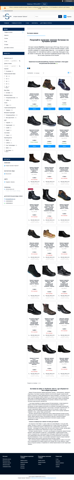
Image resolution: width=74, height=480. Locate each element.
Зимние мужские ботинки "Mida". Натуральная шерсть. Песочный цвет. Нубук (49, 245)
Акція (44, 4)
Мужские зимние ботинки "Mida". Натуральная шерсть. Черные (64, 360)
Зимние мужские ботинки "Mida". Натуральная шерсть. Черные (49, 169)
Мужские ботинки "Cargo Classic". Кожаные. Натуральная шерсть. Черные (34, 132)
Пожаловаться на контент (36, 477)
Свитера (22, 466)
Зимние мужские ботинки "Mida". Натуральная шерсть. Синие (64, 95)
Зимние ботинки (24, 462)
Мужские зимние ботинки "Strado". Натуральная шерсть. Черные (64, 169)
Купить (34, 108)
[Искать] (60, 16)
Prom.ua (43, 476)
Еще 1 (7, 87)
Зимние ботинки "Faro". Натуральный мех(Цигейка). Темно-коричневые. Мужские (34, 361)
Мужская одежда (7, 459)
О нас (27, 23)
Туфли (39, 464)
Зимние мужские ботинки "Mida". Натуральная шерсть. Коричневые (49, 96)
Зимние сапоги (41, 460)
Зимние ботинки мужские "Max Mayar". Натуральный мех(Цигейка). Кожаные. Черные (49, 283)
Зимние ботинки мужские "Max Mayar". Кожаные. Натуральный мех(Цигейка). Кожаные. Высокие (49, 207)
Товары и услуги (17, 23)
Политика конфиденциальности (49, 477)
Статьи (6, 38)
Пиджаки (22, 467)
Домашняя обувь (7, 466)
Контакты (35, 23)
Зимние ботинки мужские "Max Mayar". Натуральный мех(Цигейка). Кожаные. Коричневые (49, 322)
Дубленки (22, 464)
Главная (6, 23)
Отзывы (6, 44)
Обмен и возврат (60, 462)
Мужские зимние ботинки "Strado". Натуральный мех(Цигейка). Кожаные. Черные (64, 321)
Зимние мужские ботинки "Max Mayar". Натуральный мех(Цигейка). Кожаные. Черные (49, 133)
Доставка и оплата (46, 23)
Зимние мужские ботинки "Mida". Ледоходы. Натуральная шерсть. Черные (34, 207)
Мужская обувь (6, 460)
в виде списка (70, 73)
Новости (6, 35)
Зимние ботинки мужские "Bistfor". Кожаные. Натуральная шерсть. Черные (34, 96)
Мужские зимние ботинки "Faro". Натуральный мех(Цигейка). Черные (49, 361)
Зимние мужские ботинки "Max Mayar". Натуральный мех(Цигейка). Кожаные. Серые (64, 133)
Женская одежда (7, 462)
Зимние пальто (23, 460)
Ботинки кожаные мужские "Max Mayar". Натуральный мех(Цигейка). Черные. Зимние (34, 321)
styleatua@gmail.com (10, 199)
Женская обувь (6, 464)
